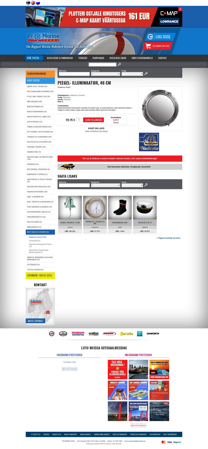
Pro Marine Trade (69, 362)
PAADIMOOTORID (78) (34, 152)
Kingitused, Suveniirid (77, 95)
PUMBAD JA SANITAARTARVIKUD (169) (39, 127)
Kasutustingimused (120, 434)
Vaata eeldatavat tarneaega (96, 131)
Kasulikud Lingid (118, 58)
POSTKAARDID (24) (33, 264)
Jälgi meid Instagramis (138, 425)
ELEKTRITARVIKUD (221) (34, 122)
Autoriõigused (155, 434)
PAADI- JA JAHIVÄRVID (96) (35, 197)
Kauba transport (70, 434)
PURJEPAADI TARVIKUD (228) (36, 147)
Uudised (46, 434)
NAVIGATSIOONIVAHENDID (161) (37, 111)
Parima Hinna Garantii (102, 434)
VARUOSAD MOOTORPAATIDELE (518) (38, 186)
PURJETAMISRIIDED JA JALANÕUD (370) (39, 207)
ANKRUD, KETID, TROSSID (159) (37, 86)
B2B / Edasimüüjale (170, 434)
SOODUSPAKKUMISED (36, 73)
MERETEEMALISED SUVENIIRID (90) (38, 232)
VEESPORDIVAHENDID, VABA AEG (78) (39, 212)
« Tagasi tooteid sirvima (168, 238)
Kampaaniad (98, 58)
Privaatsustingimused (138, 434)
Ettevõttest (35, 434)
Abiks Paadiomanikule (142, 58)
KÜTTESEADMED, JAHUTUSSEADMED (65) (40, 132)
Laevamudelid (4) (34, 240)
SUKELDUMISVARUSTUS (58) (36, 217)
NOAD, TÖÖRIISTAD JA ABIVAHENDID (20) (40, 202)
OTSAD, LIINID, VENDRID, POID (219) (38, 96)
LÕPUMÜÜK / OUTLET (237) (39, 275)
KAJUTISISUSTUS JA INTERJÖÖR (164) (39, 142)
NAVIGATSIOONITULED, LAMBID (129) (39, 116)
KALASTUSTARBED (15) (34, 222)
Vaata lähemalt (35, 321)
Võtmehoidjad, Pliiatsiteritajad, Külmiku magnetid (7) (39, 251)
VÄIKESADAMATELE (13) (34, 227)
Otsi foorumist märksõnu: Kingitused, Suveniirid (128, 167)
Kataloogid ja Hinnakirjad (60, 58)
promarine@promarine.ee (137, 441)
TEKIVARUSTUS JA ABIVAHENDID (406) (39, 137)
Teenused (82, 58)
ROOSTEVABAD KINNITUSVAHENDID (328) (40, 91)
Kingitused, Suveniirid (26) (37, 237)
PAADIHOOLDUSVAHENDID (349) (37, 191)
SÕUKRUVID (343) (33, 164)
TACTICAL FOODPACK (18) (35, 269)
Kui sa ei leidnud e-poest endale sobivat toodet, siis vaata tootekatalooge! (120, 158)
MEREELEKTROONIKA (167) (35, 106)
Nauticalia (66, 97)
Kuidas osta (56, 434)
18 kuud (116, 122)
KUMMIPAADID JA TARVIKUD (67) (37, 174)
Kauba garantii (85, 434)
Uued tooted (33, 80)
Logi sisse (163, 36)
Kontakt (162, 58)
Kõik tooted (33, 58)
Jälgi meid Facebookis (69, 369)
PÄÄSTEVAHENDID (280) (34, 101)
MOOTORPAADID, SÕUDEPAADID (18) (38, 169)
